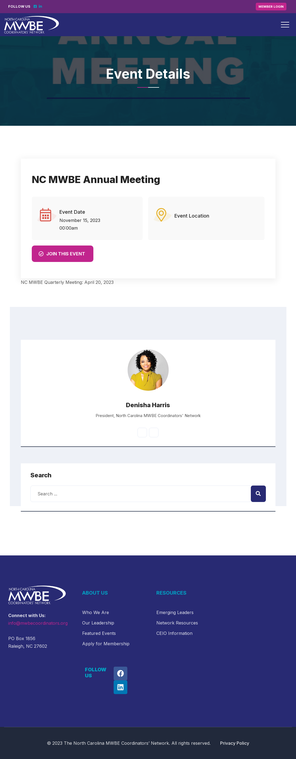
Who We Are (95, 612)
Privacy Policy (234, 743)
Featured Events (99, 633)
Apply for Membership (106, 643)
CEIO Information (174, 633)
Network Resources (177, 623)
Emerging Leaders (175, 612)
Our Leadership (98, 623)
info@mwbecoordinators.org (38, 623)
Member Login (271, 6)
